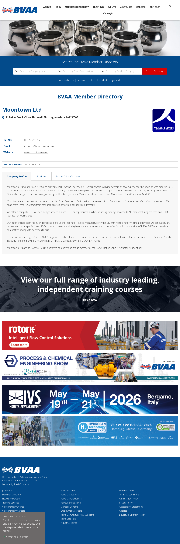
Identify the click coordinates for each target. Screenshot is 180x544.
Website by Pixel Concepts (15, 484)
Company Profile (17, 176)
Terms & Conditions (129, 494)
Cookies (123, 510)
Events (112, 6)
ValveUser (126, 6)
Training (98, 6)
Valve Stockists (68, 518)
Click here (8, 520)
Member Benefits (69, 506)
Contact (154, 6)
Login (108, 13)
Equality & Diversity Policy (132, 514)
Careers (141, 6)
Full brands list (84, 80)
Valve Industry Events (13, 506)
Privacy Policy (125, 502)
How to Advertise (11, 498)
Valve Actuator (68, 490)
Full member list (66, 80)
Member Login (126, 490)
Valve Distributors (70, 494)
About (47, 6)
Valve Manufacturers (71, 498)
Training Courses (10, 502)
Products (41, 176)
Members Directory (77, 6)
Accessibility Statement (131, 506)
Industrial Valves (69, 522)
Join (58, 6)
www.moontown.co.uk (36, 152)
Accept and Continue (17, 536)
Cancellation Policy (128, 498)
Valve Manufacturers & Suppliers (77, 514)
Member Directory (11, 494)
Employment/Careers (71, 510)
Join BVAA (7, 490)
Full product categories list (108, 80)
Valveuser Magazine (71, 502)
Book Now (90, 299)
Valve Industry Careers (13, 510)
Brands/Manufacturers (68, 176)
